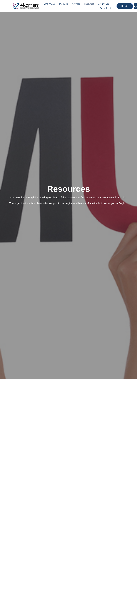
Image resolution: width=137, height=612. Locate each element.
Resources (89, 4)
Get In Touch (105, 8)
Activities (76, 4)
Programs (63, 4)
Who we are (49, 4)
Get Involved (103, 4)
